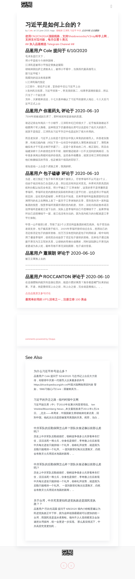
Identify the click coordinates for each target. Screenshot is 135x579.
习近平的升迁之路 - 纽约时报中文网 (56, 399)
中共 (79, 30)
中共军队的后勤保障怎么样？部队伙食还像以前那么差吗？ (67, 429)
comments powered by (40, 339)
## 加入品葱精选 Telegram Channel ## (49, 44)
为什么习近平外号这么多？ (51, 371)
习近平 (73, 30)
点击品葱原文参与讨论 (38, 293)
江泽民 (66, 30)
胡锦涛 (59, 30)
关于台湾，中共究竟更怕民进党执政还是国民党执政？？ (65, 502)
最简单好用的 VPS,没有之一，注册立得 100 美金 (56, 299)
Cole (30, 30)
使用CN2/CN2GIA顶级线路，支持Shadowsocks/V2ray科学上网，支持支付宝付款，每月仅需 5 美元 (67, 37)
